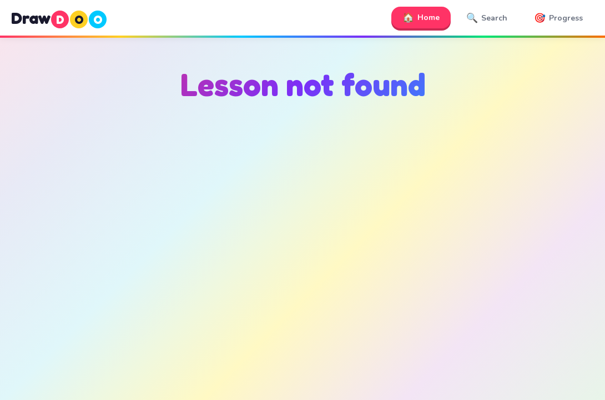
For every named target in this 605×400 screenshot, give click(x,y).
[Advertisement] (302, 223)
